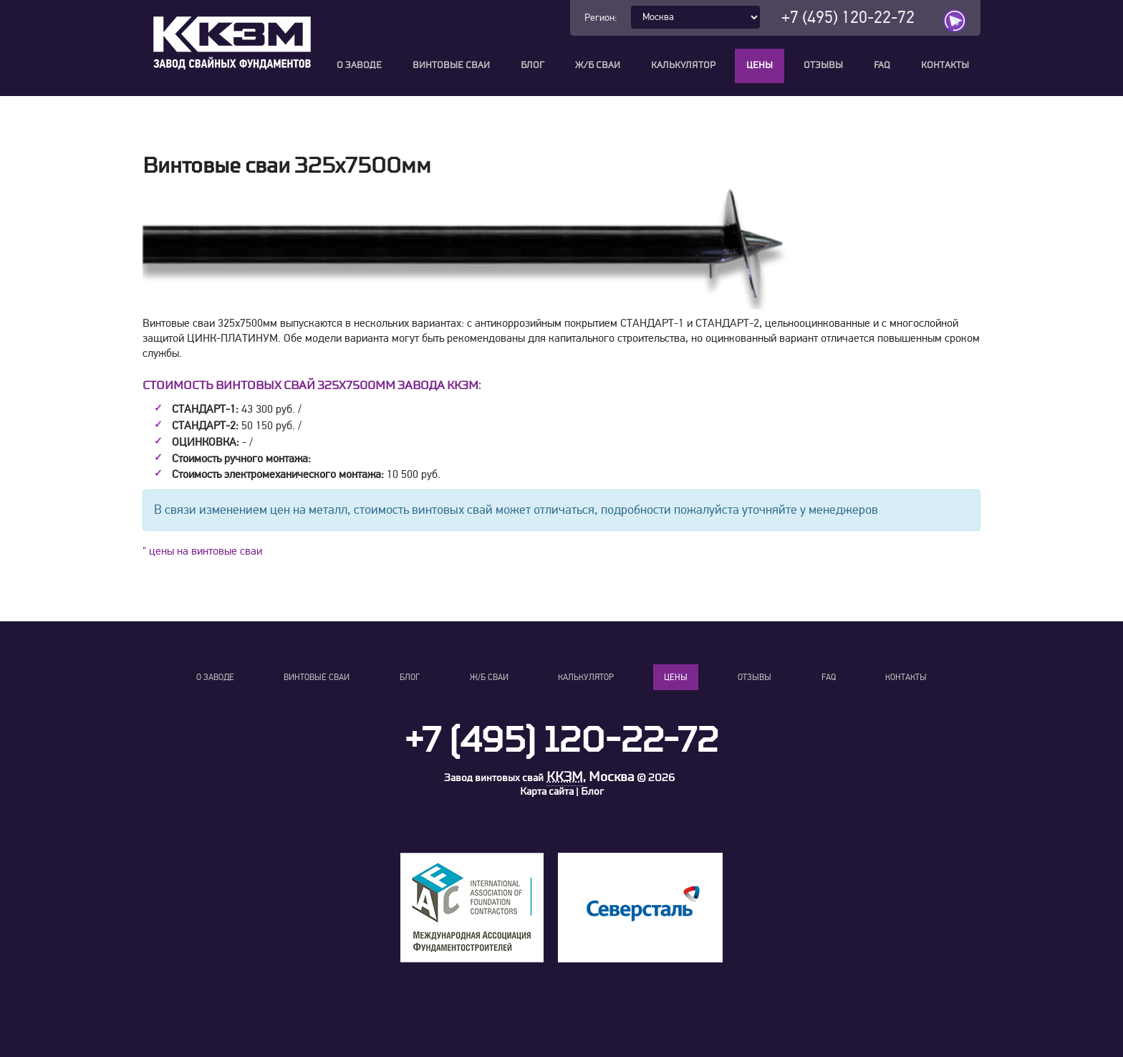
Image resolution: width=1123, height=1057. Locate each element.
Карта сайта (547, 791)
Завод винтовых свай (494, 778)
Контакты (945, 65)
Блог (532, 65)
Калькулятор (683, 65)
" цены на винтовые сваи (202, 551)
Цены (759, 65)
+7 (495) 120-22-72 (848, 17)
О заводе (359, 65)
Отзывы (823, 65)
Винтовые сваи (451, 65)
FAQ (882, 65)
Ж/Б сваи (597, 65)
